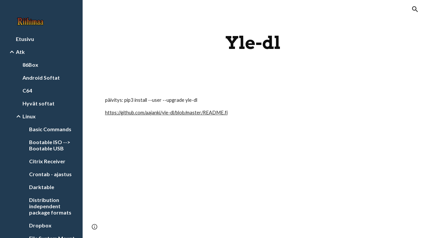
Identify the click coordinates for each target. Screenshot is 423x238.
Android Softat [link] (41, 77)
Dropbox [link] (40, 225)
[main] (253, 42)
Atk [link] (20, 52)
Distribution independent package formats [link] (50, 206)
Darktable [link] (41, 187)
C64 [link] (27, 90)
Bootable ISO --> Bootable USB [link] (49, 145)
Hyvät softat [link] (38, 103)
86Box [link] (30, 64)
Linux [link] (29, 116)
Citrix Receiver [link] (47, 161)
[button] (415, 9)
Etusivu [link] (25, 39)
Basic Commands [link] (50, 129)
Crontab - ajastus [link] (50, 174)
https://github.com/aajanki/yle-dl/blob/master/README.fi (166, 112)
